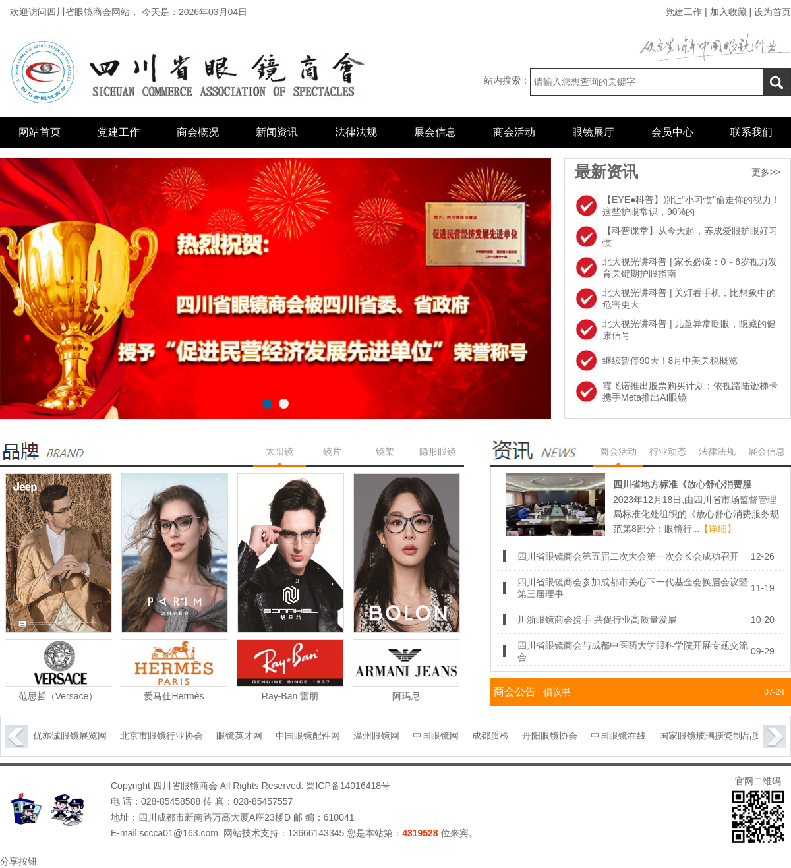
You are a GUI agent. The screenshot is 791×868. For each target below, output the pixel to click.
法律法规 (356, 132)
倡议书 (557, 692)
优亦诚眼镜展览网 (76, 735)
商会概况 (198, 132)
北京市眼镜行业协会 (167, 735)
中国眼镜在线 (624, 735)
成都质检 (496, 735)
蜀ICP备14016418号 (347, 785)
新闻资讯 (277, 132)
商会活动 (514, 132)
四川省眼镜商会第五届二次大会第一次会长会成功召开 (628, 556)
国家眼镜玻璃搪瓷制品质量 (720, 735)
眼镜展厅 (593, 132)
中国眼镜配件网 (313, 735)
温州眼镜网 (382, 735)
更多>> (765, 172)
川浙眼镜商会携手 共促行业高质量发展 (597, 619)
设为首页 (772, 12)
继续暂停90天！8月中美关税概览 (670, 360)
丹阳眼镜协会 (555, 735)
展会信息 (435, 132)
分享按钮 (18, 861)
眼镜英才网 (245, 735)
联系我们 (751, 132)
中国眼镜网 (442, 735)
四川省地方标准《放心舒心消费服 (682, 484)
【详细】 (717, 528)
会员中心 (672, 132)
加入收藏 (728, 12)
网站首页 (39, 132)
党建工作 (683, 12)
